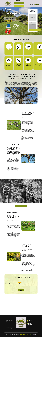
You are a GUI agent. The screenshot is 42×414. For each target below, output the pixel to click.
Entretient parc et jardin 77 (10, 327)
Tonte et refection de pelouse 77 (10, 324)
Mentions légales (24, 334)
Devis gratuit (10, 18)
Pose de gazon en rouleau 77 (10, 325)
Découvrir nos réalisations (21, 205)
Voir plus (21, 290)
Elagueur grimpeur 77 (9, 328)
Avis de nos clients (19, 5)
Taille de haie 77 (8, 321)
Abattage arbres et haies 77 (10, 320)
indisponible (18, 0)
